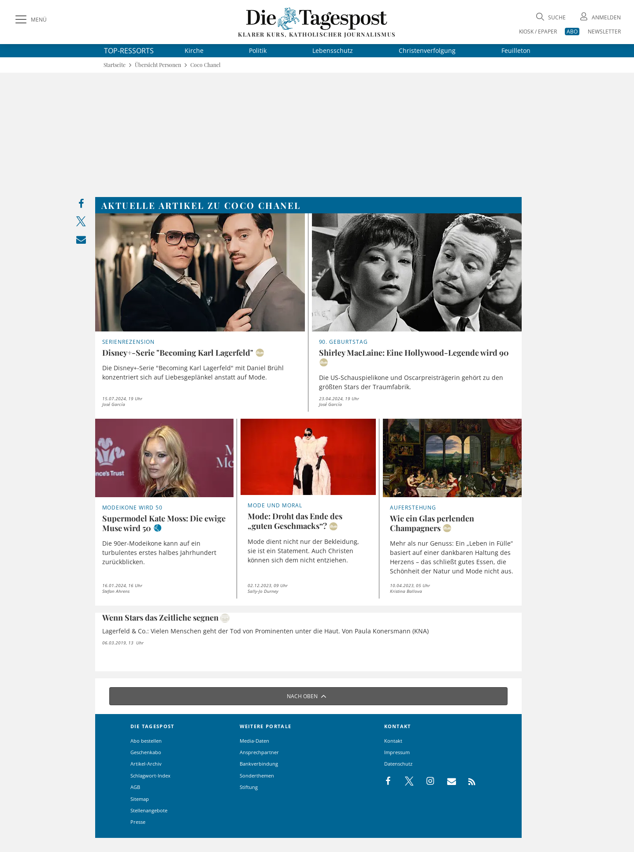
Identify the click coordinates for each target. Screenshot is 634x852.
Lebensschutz (332, 50)
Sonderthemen (257, 775)
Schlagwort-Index (150, 775)
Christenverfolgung (427, 50)
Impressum (397, 752)
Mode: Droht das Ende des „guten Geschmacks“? (295, 521)
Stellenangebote (148, 810)
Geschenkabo (145, 752)
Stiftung (249, 787)
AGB (135, 787)
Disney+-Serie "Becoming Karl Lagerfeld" (177, 352)
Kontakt (393, 740)
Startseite (115, 65)
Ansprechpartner (259, 752)
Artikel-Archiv (146, 763)
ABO (572, 31)
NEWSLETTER (604, 31)
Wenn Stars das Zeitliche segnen (160, 617)
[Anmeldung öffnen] (599, 17)
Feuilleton (515, 50)
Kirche (194, 50)
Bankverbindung (259, 763)
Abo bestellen (146, 740)
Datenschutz (398, 763)
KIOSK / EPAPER (538, 31)
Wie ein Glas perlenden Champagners (432, 523)
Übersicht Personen (158, 65)
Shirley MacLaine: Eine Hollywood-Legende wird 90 (414, 352)
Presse (137, 822)
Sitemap (139, 799)
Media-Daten (254, 740)
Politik (258, 50)
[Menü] (30, 20)
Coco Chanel (205, 65)
